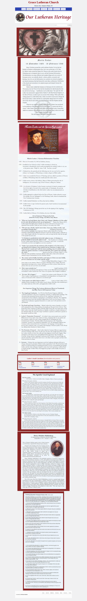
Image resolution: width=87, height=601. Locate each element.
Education (44, 9)
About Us (29, 9)
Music (50, 9)
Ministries (36, 9)
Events (63, 9)
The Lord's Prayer (35, 366)
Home (23, 9)
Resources (57, 9)
